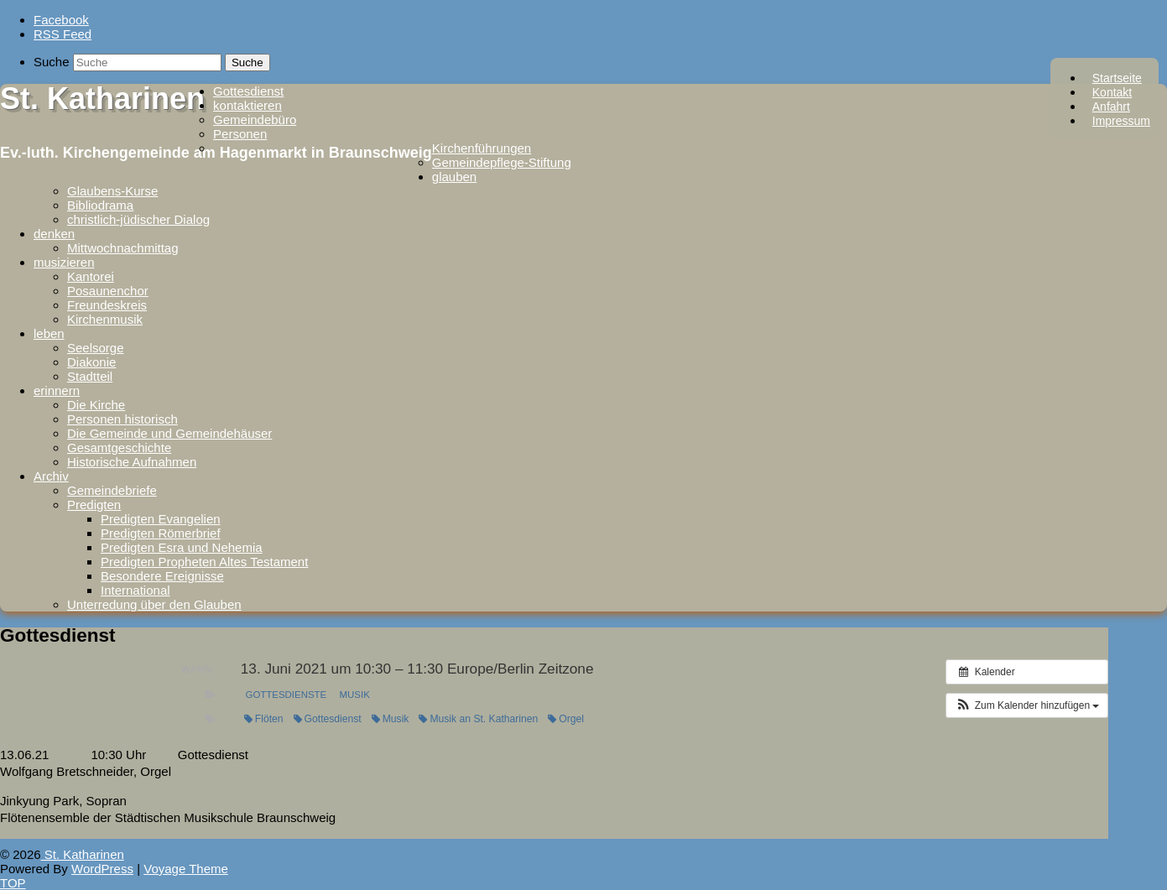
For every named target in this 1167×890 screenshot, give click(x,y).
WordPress (102, 868)
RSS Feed (62, 34)
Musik (355, 695)
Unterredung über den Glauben (154, 604)
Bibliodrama (100, 205)
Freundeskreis (107, 305)
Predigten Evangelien (161, 519)
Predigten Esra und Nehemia (182, 547)
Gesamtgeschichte (119, 447)
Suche (52, 62)
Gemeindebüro (254, 119)
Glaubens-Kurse (112, 191)
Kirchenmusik (105, 319)
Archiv (51, 476)
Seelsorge (95, 348)
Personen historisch (122, 419)
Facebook (61, 20)
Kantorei (90, 276)
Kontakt (1112, 92)
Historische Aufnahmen (131, 462)
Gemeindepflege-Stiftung (501, 162)
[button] (1026, 705)
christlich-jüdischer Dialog (138, 219)
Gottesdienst (248, 91)
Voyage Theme (185, 868)
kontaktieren (247, 105)
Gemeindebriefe (112, 490)
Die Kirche (96, 405)
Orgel (566, 719)
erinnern (57, 390)
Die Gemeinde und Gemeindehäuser (169, 433)
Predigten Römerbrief (161, 533)
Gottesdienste (286, 695)
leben (49, 333)
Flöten (264, 719)
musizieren (64, 262)
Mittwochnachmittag (123, 248)
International (135, 590)
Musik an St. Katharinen (478, 719)
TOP (13, 883)
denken (54, 233)
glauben (454, 176)
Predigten (94, 504)
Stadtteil (89, 376)
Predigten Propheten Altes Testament (204, 561)
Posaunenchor (107, 291)
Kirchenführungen (481, 148)
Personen (240, 134)
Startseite (1117, 78)
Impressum (1121, 121)
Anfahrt (1111, 106)
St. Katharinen (102, 98)
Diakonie (91, 362)
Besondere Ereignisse (162, 576)
